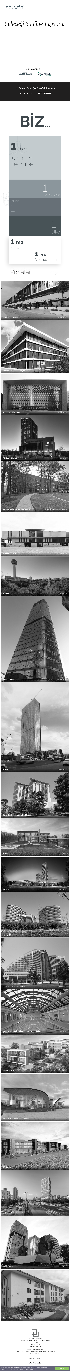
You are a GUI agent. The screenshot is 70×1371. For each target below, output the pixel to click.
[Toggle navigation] (66, 6)
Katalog (32, 1358)
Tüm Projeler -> (55, 274)
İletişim (39, 1358)
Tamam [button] (62, 1368)
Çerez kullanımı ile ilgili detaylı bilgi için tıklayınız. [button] (23, 1369)
